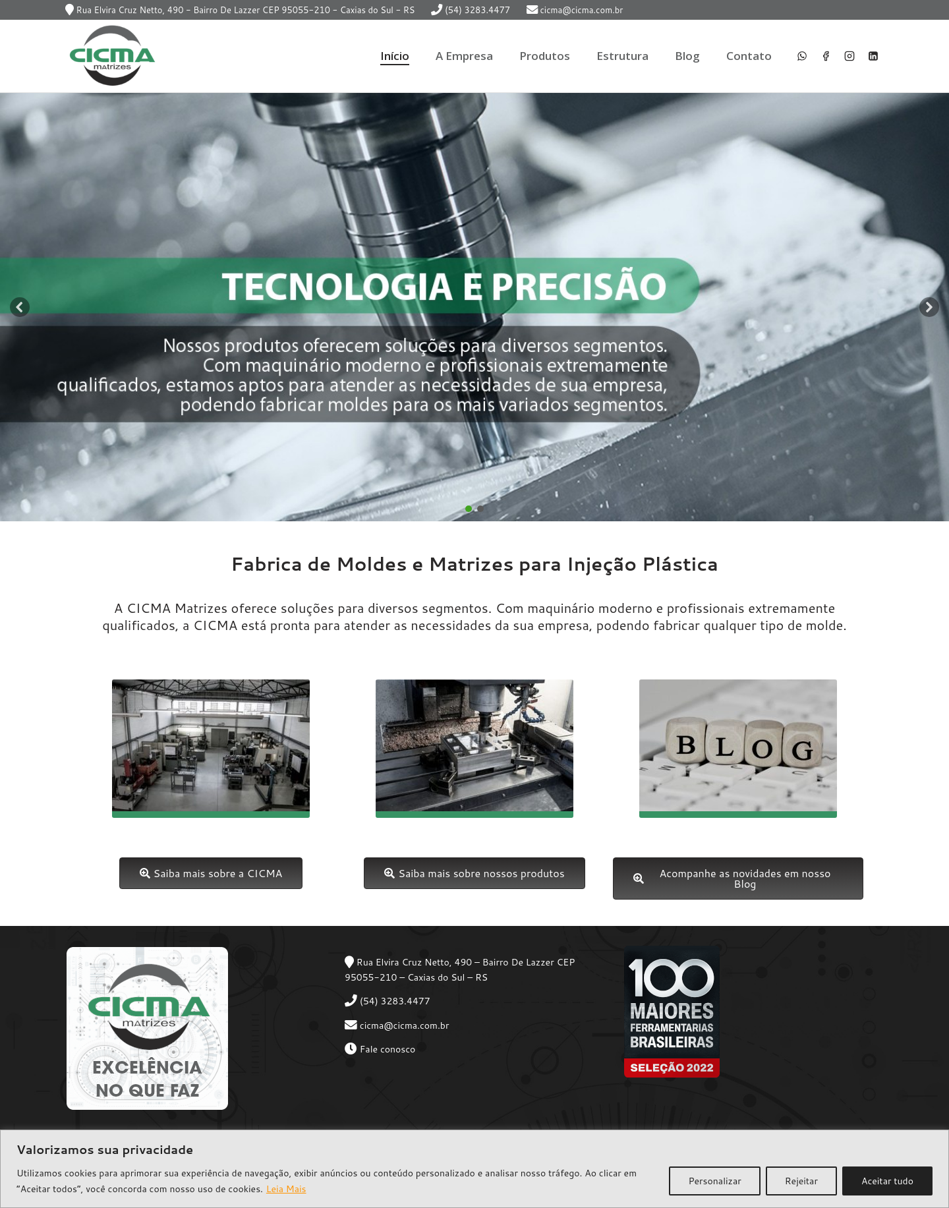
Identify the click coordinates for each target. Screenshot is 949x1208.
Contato (749, 55)
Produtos (544, 55)
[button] (20, 307)
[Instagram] (849, 56)
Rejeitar (801, 1181)
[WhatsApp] (802, 56)
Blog (687, 55)
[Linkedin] (873, 56)
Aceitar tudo (887, 1181)
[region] (474, 1169)
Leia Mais (286, 1188)
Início (394, 55)
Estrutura (622, 55)
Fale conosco (388, 1049)
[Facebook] (825, 56)
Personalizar (714, 1181)
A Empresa (464, 55)
